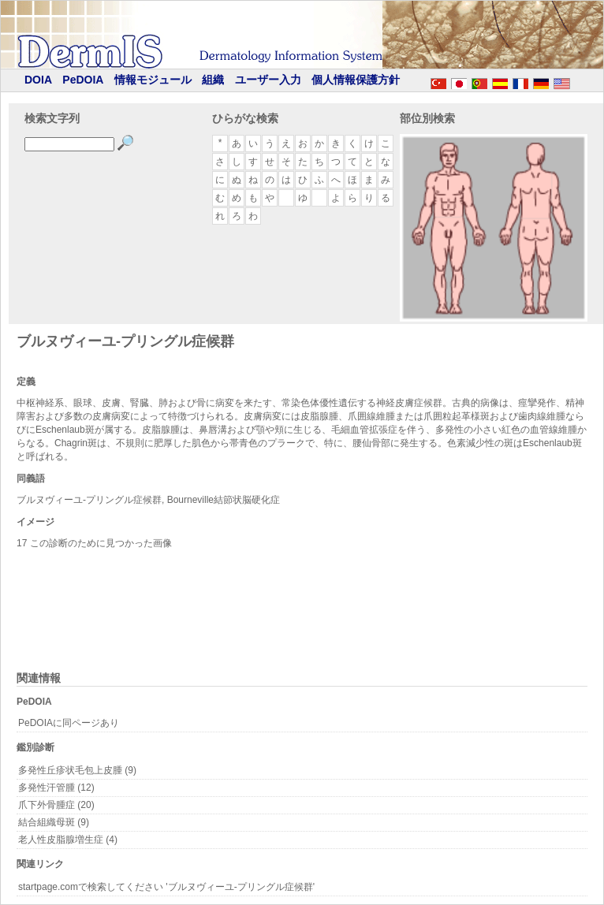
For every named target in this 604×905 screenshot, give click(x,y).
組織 (213, 79)
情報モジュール (153, 79)
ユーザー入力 (268, 79)
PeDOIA (82, 79)
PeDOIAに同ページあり (68, 722)
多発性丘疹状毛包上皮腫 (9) (77, 770)
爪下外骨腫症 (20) (56, 804)
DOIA (38, 79)
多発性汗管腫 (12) (56, 787)
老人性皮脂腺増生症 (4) (67, 839)
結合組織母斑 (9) (53, 822)
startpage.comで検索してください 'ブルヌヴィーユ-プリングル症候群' (166, 886)
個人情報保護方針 (355, 79)
